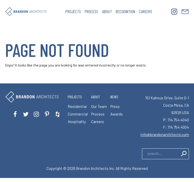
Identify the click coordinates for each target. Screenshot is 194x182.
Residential (77, 106)
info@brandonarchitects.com (164, 134)
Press (115, 106)
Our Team (99, 106)
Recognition (125, 11)
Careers (145, 11)
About (107, 11)
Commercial (78, 114)
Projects (73, 11)
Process (91, 11)
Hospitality (77, 121)
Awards (116, 114)
